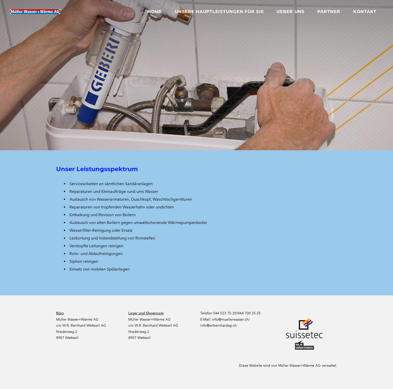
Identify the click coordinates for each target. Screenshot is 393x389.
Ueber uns (290, 11)
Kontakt (364, 11)
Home (154, 11)
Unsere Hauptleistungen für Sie (219, 11)
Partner (328, 11)
